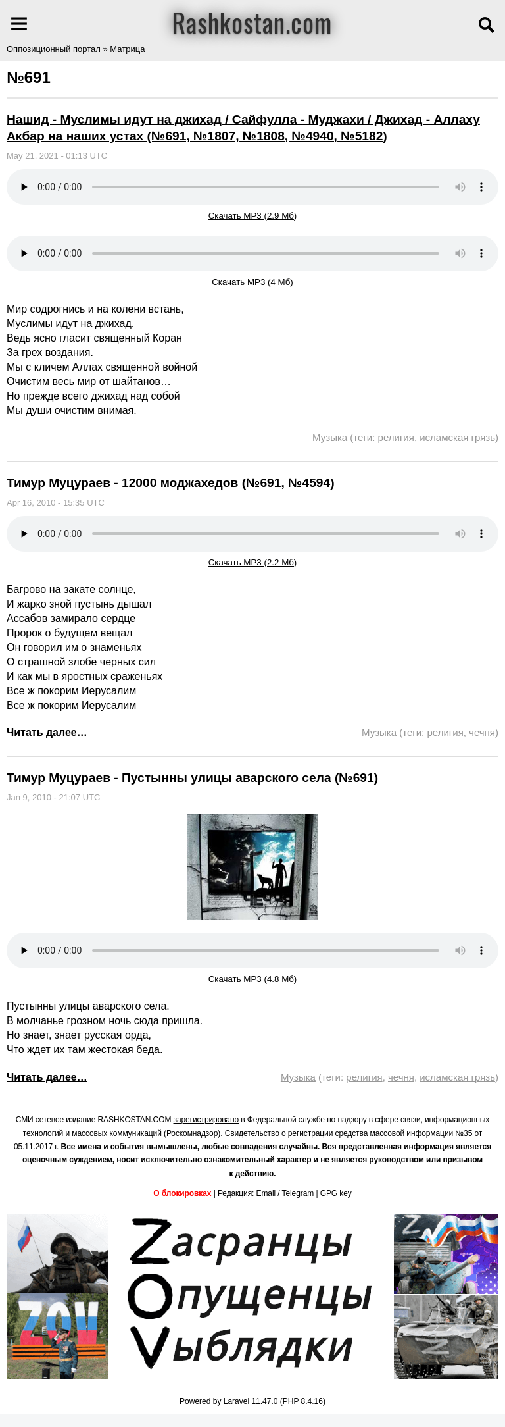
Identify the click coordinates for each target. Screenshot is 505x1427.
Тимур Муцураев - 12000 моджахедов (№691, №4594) (171, 483)
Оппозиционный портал (54, 49)
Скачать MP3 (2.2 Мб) (252, 562)
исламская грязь (457, 437)
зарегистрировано (206, 1119)
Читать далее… (47, 732)
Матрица (127, 49)
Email (266, 1193)
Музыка (329, 437)
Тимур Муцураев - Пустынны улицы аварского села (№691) (192, 778)
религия (396, 437)
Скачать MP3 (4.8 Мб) (252, 979)
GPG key (336, 1193)
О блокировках (182, 1193)
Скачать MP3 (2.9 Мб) (252, 216)
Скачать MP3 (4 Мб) (252, 282)
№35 (463, 1133)
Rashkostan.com (252, 22)
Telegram (298, 1193)
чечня (482, 732)
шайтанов (136, 381)
